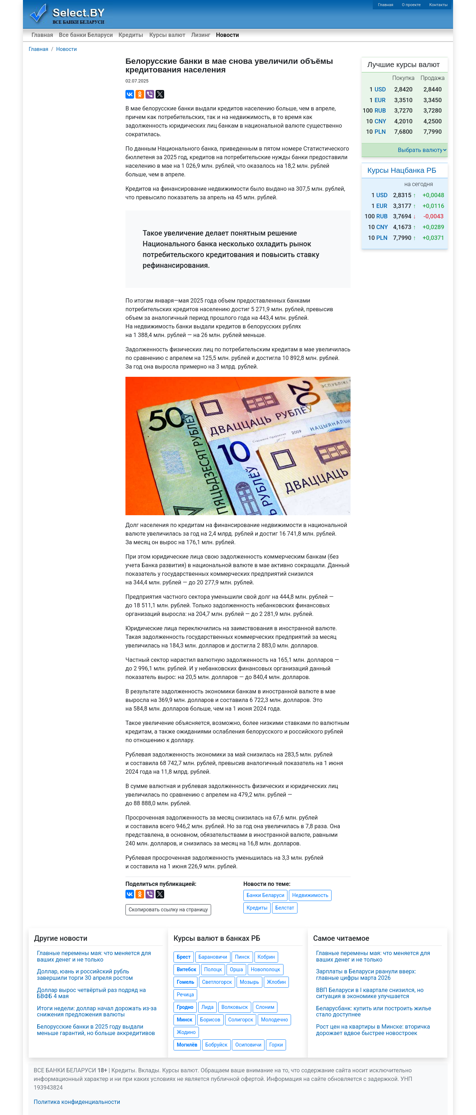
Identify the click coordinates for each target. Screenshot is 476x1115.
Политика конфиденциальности (77, 1102)
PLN (380, 131)
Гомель (185, 982)
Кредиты (131, 35)
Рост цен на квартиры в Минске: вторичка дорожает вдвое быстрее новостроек (373, 1029)
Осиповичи (248, 1045)
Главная (386, 5)
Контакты (438, 5)
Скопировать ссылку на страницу (168, 909)
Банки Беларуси (265, 895)
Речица (185, 994)
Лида (207, 1007)
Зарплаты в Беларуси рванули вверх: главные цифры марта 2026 (366, 974)
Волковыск (235, 1007)
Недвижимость (310, 895)
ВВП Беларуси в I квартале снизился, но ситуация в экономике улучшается (370, 993)
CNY (380, 121)
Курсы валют (167, 35)
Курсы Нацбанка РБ (401, 170)
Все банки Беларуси (86, 35)
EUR (380, 100)
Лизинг (200, 35)
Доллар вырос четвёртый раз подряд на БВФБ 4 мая (91, 993)
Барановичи (213, 957)
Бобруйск (216, 1045)
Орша (236, 969)
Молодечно (274, 1020)
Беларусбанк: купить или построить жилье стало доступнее (373, 1011)
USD (380, 89)
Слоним (265, 1007)
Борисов (210, 1020)
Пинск (242, 957)
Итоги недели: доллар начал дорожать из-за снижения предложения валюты (97, 1011)
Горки (276, 1045)
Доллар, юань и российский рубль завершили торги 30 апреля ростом (85, 974)
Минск (184, 1020)
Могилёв (187, 1045)
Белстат (284, 908)
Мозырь (249, 982)
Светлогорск (217, 982)
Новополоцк (265, 969)
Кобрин (266, 957)
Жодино (186, 1032)
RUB (380, 110)
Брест (183, 957)
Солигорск (240, 1020)
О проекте (411, 5)
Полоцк (213, 969)
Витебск (186, 969)
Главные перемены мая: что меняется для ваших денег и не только (94, 956)
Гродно (185, 1007)
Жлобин (276, 982)
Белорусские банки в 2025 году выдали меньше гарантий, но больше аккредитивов (96, 1029)
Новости (227, 35)
